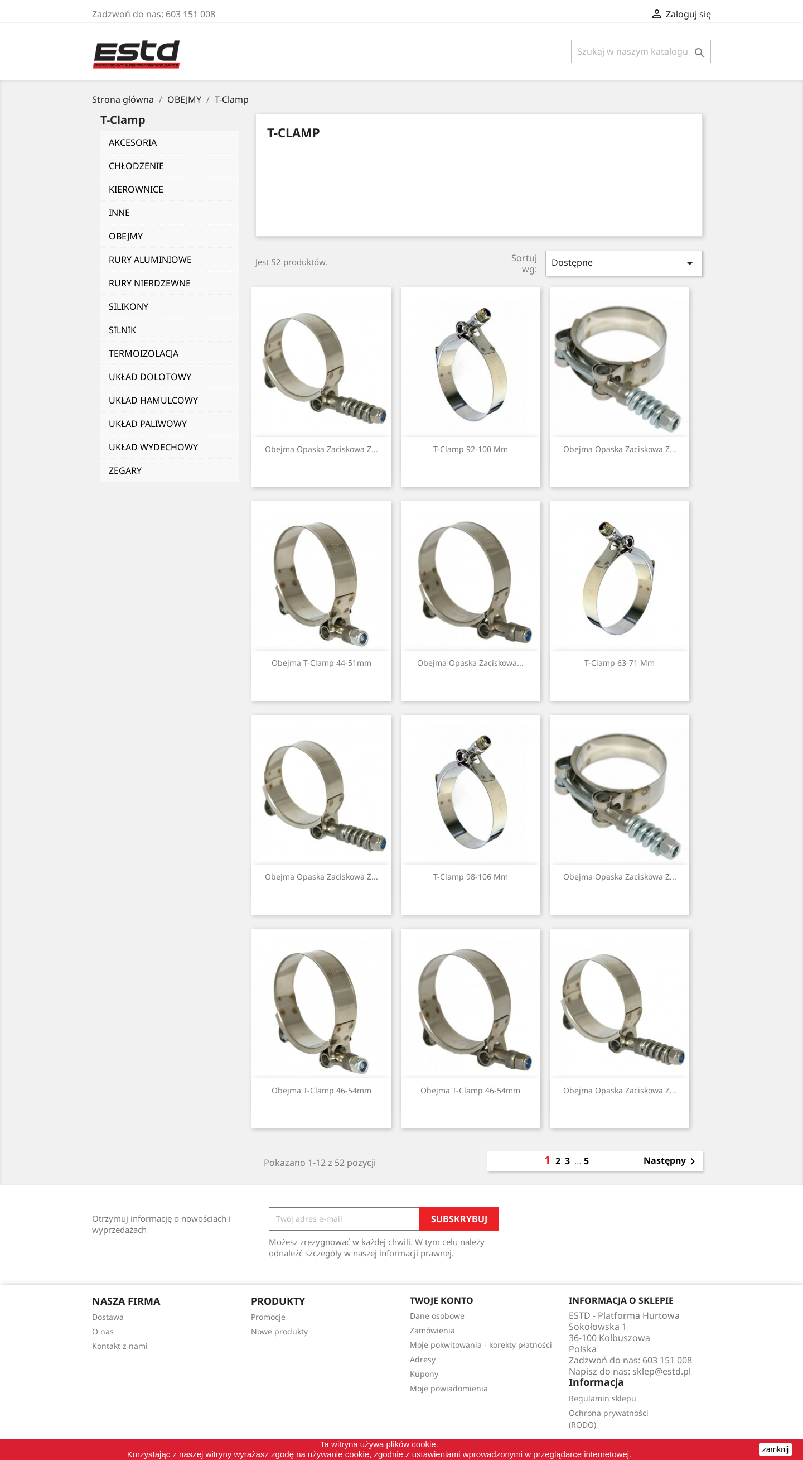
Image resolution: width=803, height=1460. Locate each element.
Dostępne (624, 263)
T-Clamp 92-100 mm (470, 449)
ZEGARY (125, 470)
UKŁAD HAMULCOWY (153, 400)
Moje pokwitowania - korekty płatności (481, 1344)
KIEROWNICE (136, 189)
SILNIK (122, 330)
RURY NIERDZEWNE (150, 283)
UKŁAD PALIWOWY (148, 423)
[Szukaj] (641, 51)
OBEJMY (126, 236)
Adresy (423, 1359)
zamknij (775, 1449)
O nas (103, 1331)
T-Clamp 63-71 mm (619, 662)
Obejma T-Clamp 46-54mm (321, 1090)
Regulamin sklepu (602, 1398)
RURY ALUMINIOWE (150, 259)
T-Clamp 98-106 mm (470, 876)
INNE (119, 212)
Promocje (268, 1317)
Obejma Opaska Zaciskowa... (470, 662)
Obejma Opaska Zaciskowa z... (321, 449)
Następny (671, 1161)
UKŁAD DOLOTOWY (150, 377)
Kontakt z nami (120, 1346)
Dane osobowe (437, 1315)
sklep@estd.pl (661, 1371)
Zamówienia (432, 1330)
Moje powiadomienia (449, 1388)
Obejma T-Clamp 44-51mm (321, 662)
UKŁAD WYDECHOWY (153, 447)
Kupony (424, 1373)
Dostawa (108, 1317)
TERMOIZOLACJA (143, 353)
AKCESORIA (133, 142)
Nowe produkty (279, 1331)
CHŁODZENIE (136, 166)
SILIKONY (128, 306)
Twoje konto (441, 1300)
